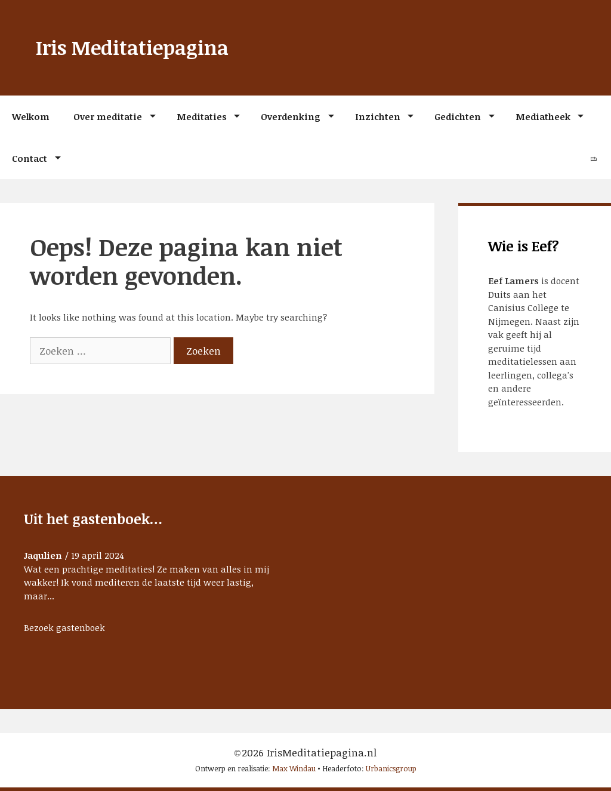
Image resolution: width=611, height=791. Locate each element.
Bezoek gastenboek (64, 627)
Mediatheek (543, 116)
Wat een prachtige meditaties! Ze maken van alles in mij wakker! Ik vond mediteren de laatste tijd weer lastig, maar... (146, 582)
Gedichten (457, 116)
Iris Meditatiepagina (132, 47)
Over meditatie (107, 116)
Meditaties (202, 116)
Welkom (31, 116)
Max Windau (294, 768)
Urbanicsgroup (391, 768)
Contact (29, 158)
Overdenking (290, 116)
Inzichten (377, 116)
